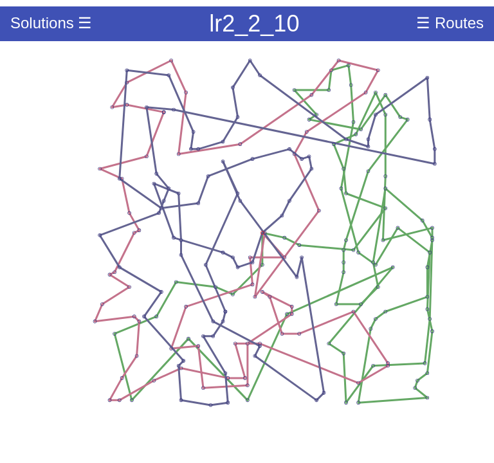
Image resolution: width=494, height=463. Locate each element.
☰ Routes (450, 23)
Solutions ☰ (51, 23)
